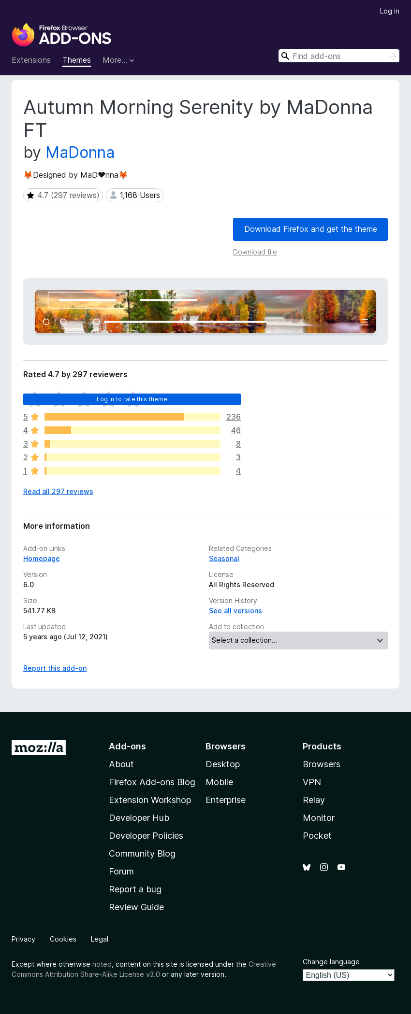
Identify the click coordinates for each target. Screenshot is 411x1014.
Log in (389, 11)
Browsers (321, 764)
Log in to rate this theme (132, 399)
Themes (76, 60)
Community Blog (142, 853)
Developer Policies (146, 836)
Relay (314, 800)
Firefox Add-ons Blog (152, 782)
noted (102, 964)
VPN (312, 782)
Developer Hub (139, 818)
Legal (99, 939)
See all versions (235, 610)
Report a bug (135, 889)
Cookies (63, 939)
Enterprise (226, 800)
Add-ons (127, 746)
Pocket (317, 836)
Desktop (223, 764)
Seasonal (224, 558)
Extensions (31, 60)
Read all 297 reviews (58, 491)
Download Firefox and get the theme (310, 229)
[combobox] (339, 55)
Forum (121, 871)
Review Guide (136, 907)
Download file (255, 252)
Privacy (23, 939)
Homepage (41, 558)
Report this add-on (55, 668)
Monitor (319, 818)
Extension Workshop (150, 800)
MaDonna (80, 152)
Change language (331, 962)
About (121, 764)
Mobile (219, 782)
